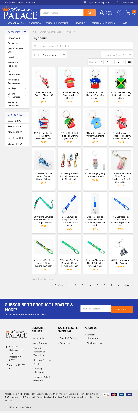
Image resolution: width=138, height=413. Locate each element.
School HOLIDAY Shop (58, 25)
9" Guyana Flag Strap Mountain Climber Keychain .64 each (69, 265)
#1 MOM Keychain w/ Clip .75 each (120, 264)
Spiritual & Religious (104, 25)
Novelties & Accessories (18, 84)
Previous (57, 287)
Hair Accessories (17, 75)
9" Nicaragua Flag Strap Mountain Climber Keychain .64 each (95, 223)
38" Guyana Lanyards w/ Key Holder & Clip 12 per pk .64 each (43, 222)
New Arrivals (16, 25)
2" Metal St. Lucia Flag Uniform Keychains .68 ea (95, 138)
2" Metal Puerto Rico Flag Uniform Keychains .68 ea (43, 138)
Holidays (17, 90)
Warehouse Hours (95, 345)
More (125, 25)
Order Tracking (40, 345)
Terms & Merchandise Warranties (39, 354)
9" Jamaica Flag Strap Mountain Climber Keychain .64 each (44, 265)
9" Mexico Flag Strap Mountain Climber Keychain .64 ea (95, 265)
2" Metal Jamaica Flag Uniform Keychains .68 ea (121, 97)
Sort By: (37, 57)
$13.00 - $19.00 (15, 129)
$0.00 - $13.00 (14, 123)
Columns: (93, 64)
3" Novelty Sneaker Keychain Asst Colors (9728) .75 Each (69, 178)
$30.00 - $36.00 (15, 146)
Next (128, 287)
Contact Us (38, 340)
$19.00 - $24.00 (15, 134)
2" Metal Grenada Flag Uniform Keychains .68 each (69, 97)
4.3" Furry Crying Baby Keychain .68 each (95, 177)
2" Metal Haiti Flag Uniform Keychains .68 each (95, 97)
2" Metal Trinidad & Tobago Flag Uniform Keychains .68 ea (121, 138)
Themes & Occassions (18, 106)
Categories (14, 34)
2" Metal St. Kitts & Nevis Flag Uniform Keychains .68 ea (69, 138)
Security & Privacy (68, 340)
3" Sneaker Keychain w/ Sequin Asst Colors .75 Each (43, 178)
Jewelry (81, 25)
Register (107, 15)
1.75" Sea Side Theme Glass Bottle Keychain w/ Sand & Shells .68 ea (121, 180)
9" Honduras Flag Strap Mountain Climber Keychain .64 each (69, 223)
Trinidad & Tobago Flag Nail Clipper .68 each (44, 97)
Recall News (65, 345)
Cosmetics (35, 25)
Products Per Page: (112, 57)
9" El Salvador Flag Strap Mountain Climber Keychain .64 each (121, 223)
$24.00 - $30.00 (15, 140)
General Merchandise (18, 98)
